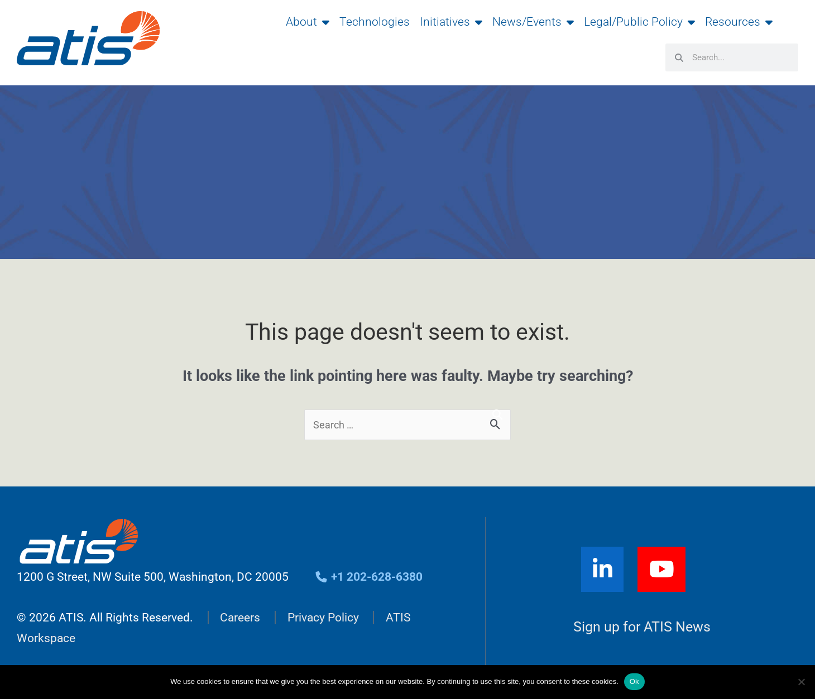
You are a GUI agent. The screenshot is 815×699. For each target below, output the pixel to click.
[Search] (497, 414)
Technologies (374, 21)
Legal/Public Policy (639, 21)
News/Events (533, 21)
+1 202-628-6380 (368, 577)
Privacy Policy (323, 617)
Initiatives (451, 21)
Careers (240, 617)
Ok (634, 681)
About (307, 21)
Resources (739, 21)
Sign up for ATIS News (642, 627)
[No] (801, 681)
